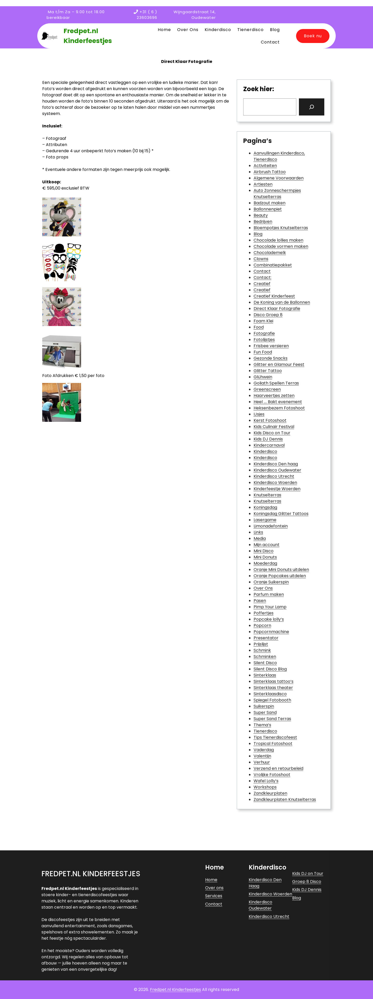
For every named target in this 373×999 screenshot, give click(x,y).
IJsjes (259, 414)
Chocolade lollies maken (278, 240)
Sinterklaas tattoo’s (273, 681)
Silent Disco (265, 663)
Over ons (214, 963)
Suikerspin (264, 706)
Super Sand (265, 712)
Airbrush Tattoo (270, 172)
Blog (258, 234)
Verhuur (262, 762)
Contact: (262, 277)
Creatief (262, 284)
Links (258, 532)
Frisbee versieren (271, 346)
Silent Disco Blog (270, 669)
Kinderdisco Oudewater (277, 470)
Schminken (265, 657)
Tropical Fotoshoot (273, 744)
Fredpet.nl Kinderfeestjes (90, 949)
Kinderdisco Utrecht (274, 476)
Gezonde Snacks (271, 358)
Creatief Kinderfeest (274, 296)
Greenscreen (267, 389)
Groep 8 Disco (306, 957)
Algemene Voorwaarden (279, 178)
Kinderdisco (265, 451)
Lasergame (265, 520)
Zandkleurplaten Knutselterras (285, 799)
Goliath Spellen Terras (276, 383)
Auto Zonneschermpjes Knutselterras (277, 193)
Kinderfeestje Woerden (277, 489)
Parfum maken (269, 594)
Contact (262, 271)
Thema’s (262, 725)
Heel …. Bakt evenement (278, 402)
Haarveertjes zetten (274, 396)
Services (213, 971)
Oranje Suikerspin (271, 582)
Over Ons (263, 588)
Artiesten (263, 184)
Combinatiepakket (273, 265)
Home (211, 955)
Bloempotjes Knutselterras (281, 228)
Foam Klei (263, 321)
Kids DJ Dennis (268, 439)
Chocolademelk (270, 253)
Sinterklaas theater (273, 688)
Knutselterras (267, 495)
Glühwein (263, 377)
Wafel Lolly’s (266, 781)
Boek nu (313, 36)
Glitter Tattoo (268, 371)
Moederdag (265, 563)
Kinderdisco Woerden (275, 483)
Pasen (260, 601)
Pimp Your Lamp (270, 607)
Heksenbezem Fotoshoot (279, 408)
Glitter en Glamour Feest (279, 364)
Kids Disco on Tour (272, 433)
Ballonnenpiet (268, 209)
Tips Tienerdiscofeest (275, 737)
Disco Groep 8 (268, 315)
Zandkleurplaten (270, 793)
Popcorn (262, 625)
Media (260, 538)
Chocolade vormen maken (281, 246)
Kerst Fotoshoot (270, 420)
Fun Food (263, 352)
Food (259, 327)
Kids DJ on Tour (307, 949)
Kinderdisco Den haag (276, 464)
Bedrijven (263, 222)
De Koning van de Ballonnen (282, 302)
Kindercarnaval (269, 445)
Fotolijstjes (264, 340)
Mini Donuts (265, 557)
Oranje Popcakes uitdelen (280, 576)
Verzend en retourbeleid (278, 768)
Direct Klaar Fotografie (277, 309)
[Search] (311, 106)
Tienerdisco (265, 731)
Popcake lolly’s (269, 619)
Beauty (261, 215)
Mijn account (266, 545)
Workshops (265, 787)
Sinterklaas (265, 675)
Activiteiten (265, 166)
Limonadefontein (271, 526)
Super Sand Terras (272, 719)
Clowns (261, 259)
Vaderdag (264, 750)
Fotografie (264, 333)
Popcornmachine (271, 632)
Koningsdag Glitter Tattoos (281, 514)
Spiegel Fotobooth (272, 700)
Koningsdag (265, 507)
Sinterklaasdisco (270, 694)
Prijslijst (261, 644)
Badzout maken (269, 203)
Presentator (266, 638)
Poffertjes (264, 613)
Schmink (262, 650)
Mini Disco (264, 551)
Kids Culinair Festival (274, 427)
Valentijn (262, 756)
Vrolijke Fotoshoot (272, 775)
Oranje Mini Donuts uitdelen (281, 570)
